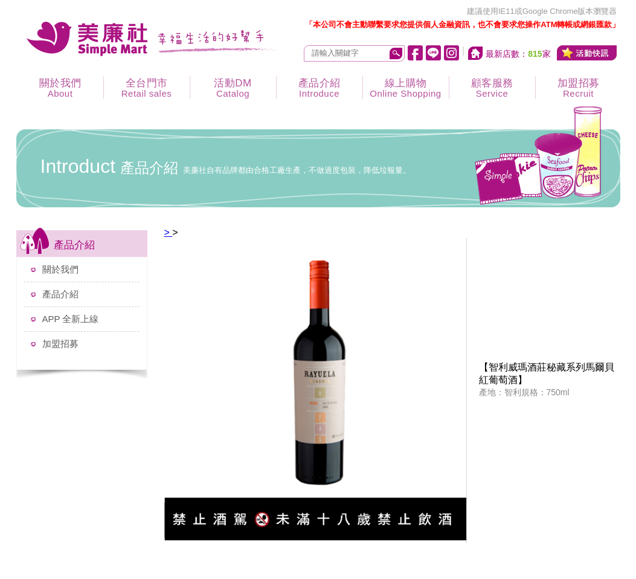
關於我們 (60, 88)
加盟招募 (579, 88)
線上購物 (406, 88)
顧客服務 (492, 88)
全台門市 (147, 88)
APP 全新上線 (70, 319)
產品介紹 (319, 88)
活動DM (233, 88)
